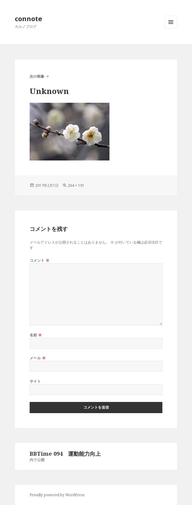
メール (38, 358)
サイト (35, 381)
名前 (36, 335)
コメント (40, 260)
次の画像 (37, 76)
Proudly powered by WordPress (57, 494)
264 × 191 (76, 185)
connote (28, 18)
